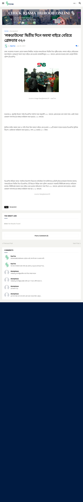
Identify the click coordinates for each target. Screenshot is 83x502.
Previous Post (8, 243)
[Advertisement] (41, 154)
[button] (3, 3)
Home (6, 31)
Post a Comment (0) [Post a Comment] (41, 236)
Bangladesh (14, 31)
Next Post (76, 243)
